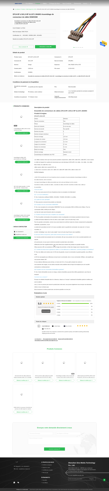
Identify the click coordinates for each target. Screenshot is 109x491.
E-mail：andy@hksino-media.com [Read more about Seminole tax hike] (22, 468)
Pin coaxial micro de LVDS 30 (50, 339)
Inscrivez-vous (92, 478)
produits (23, 9)
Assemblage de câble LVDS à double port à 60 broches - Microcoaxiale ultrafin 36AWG (22, 217)
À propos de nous (54, 3)
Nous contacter (67, 3)
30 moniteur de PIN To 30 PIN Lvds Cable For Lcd (46, 340)
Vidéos (45, 3)
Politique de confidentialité (22, 489)
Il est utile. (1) (47, 328)
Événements (77, 3)
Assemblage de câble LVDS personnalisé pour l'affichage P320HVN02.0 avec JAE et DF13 (21, 159)
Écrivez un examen (46, 311)
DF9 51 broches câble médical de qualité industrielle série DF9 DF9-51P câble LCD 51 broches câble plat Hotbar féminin (44, 376)
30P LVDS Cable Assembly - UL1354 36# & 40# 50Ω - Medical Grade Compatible (22, 188)
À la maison (29, 3)
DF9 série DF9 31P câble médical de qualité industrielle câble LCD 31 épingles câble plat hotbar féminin (23, 376)
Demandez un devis (45, 46)
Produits (37, 3)
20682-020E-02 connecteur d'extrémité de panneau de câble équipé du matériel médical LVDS (23, 408)
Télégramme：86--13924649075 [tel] (21, 466)
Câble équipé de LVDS (31, 9)
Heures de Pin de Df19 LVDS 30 (65, 339)
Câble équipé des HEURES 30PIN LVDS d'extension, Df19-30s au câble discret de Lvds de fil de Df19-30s (86, 376)
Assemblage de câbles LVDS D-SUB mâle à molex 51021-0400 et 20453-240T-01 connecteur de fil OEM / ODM (65, 376)
